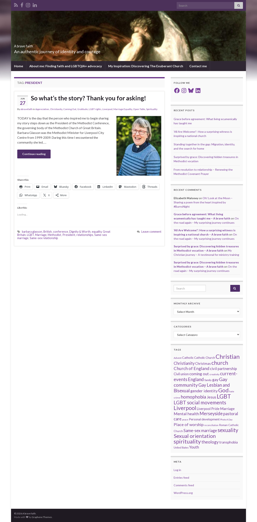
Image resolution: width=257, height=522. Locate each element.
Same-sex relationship (44, 238)
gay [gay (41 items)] (215, 379)
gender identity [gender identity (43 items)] (204, 390)
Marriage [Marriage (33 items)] (227, 408)
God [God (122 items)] (223, 390)
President (68, 235)
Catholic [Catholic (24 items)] (188, 357)
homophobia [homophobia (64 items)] (193, 397)
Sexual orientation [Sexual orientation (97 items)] (195, 436)
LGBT (30, 235)
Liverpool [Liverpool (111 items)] (185, 408)
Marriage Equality (122, 109)
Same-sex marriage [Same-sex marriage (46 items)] (200, 430)
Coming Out (69, 109)
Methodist (54, 235)
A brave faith (30, 45)
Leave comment (151, 231)
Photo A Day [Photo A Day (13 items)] (226, 419)
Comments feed (184, 485)
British (47, 231)
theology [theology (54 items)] (210, 442)
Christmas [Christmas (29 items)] (203, 363)
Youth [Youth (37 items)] (194, 447)
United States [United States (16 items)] (181, 447)
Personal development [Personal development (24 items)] (204, 419)
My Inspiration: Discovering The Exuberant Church (145, 66)
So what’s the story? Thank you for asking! (88, 98)
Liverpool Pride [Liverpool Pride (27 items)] (208, 409)
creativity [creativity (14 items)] (214, 374)
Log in (177, 470)
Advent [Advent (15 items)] (178, 357)
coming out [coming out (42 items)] (199, 373)
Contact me (198, 66)
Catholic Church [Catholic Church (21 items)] (204, 357)
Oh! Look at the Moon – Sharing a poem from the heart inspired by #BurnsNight (203, 202)
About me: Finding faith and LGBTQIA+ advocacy (65, 66)
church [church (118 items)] (219, 362)
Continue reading (34, 154)
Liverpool (107, 109)
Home (18, 66)
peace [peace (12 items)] (185, 419)
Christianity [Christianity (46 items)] (184, 363)
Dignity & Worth (80, 231)
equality (97, 231)
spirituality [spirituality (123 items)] (187, 441)
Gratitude (82, 109)
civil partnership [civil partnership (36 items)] (223, 368)
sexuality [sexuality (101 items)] (228, 430)
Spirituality (151, 109)
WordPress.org (183, 492)
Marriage (41, 235)
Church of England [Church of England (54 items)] (191, 368)
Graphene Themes (42, 517)
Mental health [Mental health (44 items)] (186, 413)
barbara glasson (32, 231)
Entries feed (181, 477)
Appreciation (42, 109)
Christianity (56, 109)
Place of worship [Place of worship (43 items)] (188, 424)
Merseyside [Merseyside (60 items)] (211, 413)
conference (60, 231)
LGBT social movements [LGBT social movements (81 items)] (200, 402)
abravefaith (26, 109)
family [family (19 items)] (208, 380)
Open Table (139, 109)
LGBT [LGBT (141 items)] (224, 396)
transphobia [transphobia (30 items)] (228, 442)
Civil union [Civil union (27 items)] (181, 374)
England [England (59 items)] (196, 379)
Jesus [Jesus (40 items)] (211, 397)
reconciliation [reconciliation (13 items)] (211, 425)
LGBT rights (95, 109)
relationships (84, 235)
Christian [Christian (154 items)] (228, 356)
